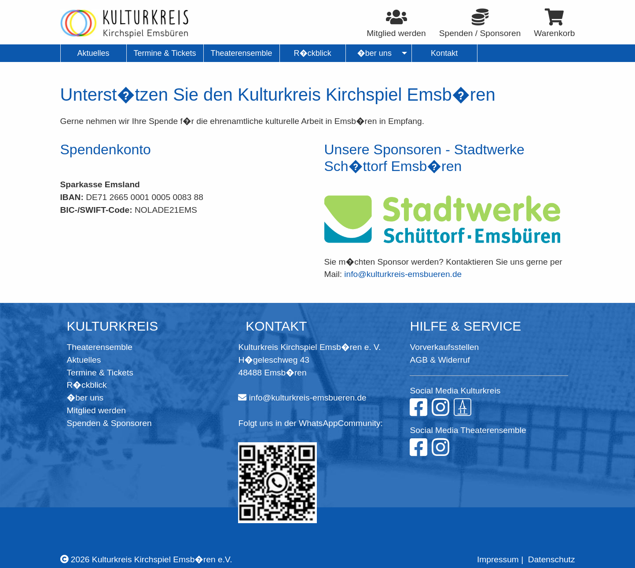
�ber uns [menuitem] (374, 53)
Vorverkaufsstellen (444, 347)
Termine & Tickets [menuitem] (165, 53)
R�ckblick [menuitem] (312, 53)
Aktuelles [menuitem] (93, 53)
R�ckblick (87, 385)
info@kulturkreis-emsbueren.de (403, 274)
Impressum (498, 559)
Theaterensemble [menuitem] (241, 53)
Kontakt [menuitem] (444, 53)
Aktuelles (84, 359)
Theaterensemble (99, 347)
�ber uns (85, 397)
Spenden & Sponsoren (109, 423)
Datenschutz (551, 559)
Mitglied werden (96, 410)
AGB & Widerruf (440, 359)
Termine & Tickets (100, 372)
